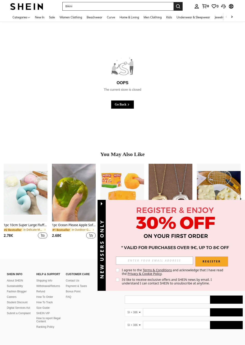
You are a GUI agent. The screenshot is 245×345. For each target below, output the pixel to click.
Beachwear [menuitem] (94, 17)
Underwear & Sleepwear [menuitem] (193, 17)
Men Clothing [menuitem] (153, 17)
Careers (12, 297)
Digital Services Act (18, 307)
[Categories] (21, 17)
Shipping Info (44, 280)
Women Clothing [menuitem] (70, 17)
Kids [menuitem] (169, 17)
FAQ (68, 297)
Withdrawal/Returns (48, 286)
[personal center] (196, 6)
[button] (223, 6)
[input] (154, 261)
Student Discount (17, 302)
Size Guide (43, 307)
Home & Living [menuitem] (129, 17)
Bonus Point (73, 291)
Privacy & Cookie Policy (144, 274)
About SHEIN (15, 280)
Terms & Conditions (157, 270)
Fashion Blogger (17, 291)
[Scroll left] (226, 17)
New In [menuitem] (39, 17)
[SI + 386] (134, 312)
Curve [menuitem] (111, 17)
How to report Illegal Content (48, 320)
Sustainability (15, 286)
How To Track (44, 302)
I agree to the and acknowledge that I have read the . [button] (173, 272)
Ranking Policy (45, 326)
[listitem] (25, 204)
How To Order (44, 297)
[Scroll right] (231, 17)
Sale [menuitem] (52, 17)
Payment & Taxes (76, 286)
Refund (40, 291)
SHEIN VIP (43, 313)
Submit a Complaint (19, 313)
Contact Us (72, 280)
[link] (205, 6)
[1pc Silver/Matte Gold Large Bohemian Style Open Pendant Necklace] (170, 193)
